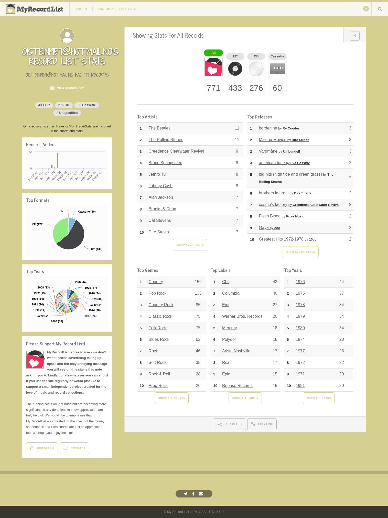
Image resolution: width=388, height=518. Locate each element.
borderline (279, 128)
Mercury (229, 328)
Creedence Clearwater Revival (176, 151)
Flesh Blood (281, 216)
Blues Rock (159, 339)
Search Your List (380, 8)
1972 (300, 362)
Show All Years (319, 398)
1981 (300, 385)
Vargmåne (279, 151)
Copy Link (262, 424)
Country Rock (161, 305)
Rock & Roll (159, 374)
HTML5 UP (215, 512)
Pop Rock (157, 293)
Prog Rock (158, 385)
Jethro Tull (158, 174)
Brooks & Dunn (162, 209)
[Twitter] (186, 494)
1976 (300, 282)
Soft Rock (157, 362)
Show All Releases (300, 252)
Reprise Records (237, 385)
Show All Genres (171, 398)
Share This (230, 424)
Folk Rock (158, 328)
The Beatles (159, 128)
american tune (284, 163)
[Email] (201, 494)
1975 (300, 293)
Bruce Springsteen (165, 163)
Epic (226, 374)
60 (87, 105)
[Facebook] (194, 494)
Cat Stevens (160, 220)
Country (156, 282)
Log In (81, 9)
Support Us (42, 448)
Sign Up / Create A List (117, 9)
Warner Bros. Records (242, 316)
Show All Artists (190, 244)
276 (63, 105)
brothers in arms (285, 193)
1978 (300, 305)
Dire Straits (159, 232)
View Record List (67, 88)
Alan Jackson (161, 197)
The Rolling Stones (166, 139)
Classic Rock (160, 316)
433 (44, 105)
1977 (300, 351)
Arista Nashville (236, 351)
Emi (225, 305)
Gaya (269, 227)
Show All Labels (245, 398)
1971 (300, 374)
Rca (225, 362)
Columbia (231, 293)
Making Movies (284, 139)
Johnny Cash (161, 186)
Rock (153, 351)
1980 (300, 328)
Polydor (229, 339)
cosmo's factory (299, 204)
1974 (300, 339)
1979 (300, 316)
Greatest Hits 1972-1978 (287, 239)
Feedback (74, 448)
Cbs (225, 282)
